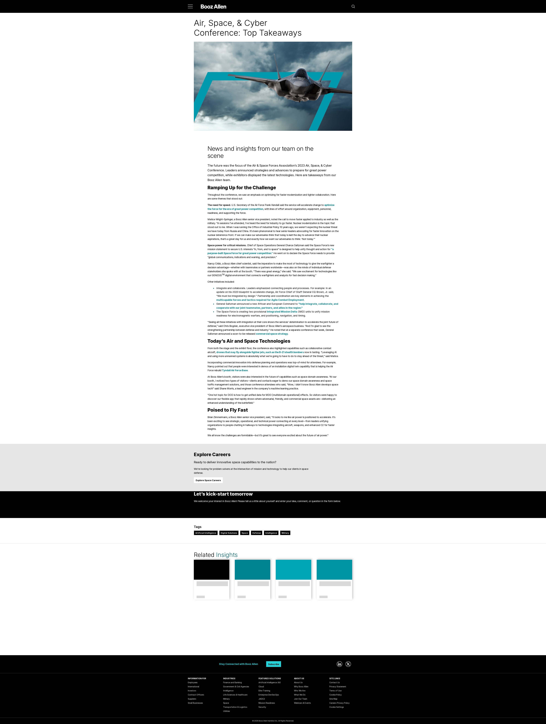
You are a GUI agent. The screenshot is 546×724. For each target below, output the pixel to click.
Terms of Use (335, 690)
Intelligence (271, 533)
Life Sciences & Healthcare (235, 695)
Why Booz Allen (301, 686)
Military (285, 533)
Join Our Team (300, 699)
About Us (298, 682)
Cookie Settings (336, 707)
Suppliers (192, 699)
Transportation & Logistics (235, 707)
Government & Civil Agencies (236, 686)
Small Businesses (195, 703)
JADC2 (262, 699)
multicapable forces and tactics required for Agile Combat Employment (260, 299)
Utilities (226, 711)
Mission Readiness (267, 703)
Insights (227, 554)
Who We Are (299, 690)
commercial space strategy (272, 333)
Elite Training (264, 690)
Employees (193, 682)
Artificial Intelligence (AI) (270, 682)
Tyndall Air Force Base (235, 370)
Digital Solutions (229, 533)
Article (201, 597)
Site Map (333, 699)
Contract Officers (196, 695)
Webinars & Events (302, 703)
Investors (192, 690)
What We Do (299, 695)
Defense (256, 533)
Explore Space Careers (208, 480)
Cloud (261, 686)
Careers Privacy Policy (339, 703)
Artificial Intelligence (205, 533)
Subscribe (273, 664)
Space (245, 533)
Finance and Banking (232, 682)
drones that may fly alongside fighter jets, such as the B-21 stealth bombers (260, 352)
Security (262, 707)
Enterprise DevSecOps (269, 695)
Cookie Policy (335, 695)
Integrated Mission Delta (282, 311)
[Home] (213, 6)
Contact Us (334, 682)
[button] (353, 6)
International (193, 686)
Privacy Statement (337, 686)
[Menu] (190, 6)
